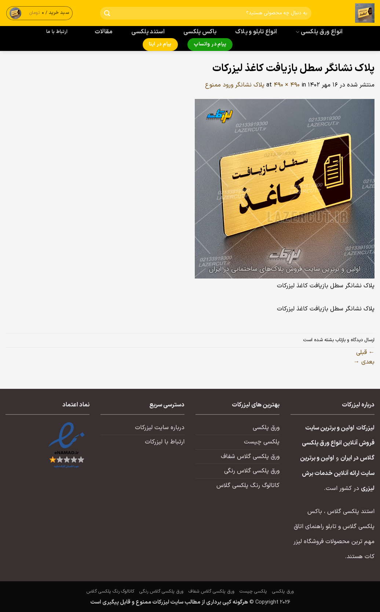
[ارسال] (107, 13)
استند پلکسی (148, 31)
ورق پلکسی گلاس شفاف (250, 456)
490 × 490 (287, 85)
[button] (39, 13)
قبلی (365, 352)
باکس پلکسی (199, 31)
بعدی (364, 362)
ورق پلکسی (266, 427)
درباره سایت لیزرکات (159, 427)
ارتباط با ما (56, 32)
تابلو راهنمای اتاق (315, 526)
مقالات (104, 31)
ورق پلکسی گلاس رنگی (251, 471)
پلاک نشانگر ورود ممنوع (234, 85)
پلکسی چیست (261, 442)
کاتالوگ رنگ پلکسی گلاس (247, 485)
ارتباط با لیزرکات (164, 442)
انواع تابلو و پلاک (256, 31)
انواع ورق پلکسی (319, 31)
